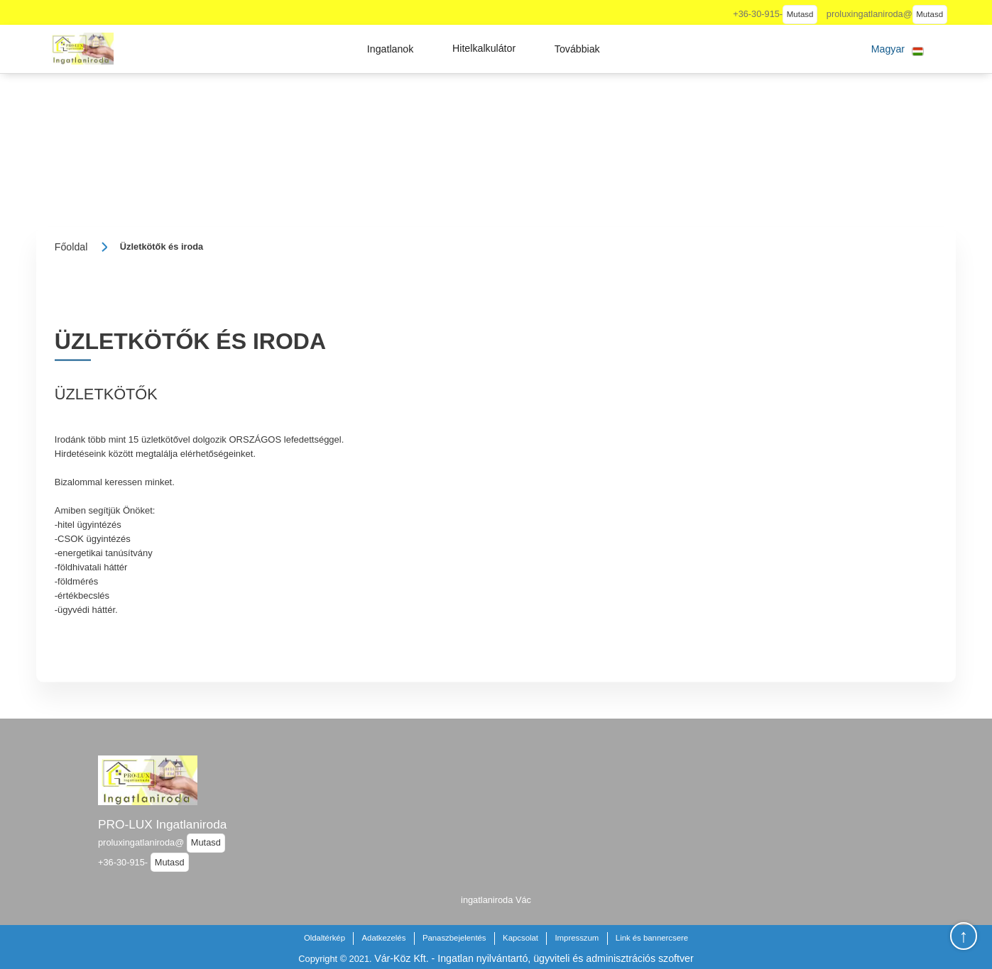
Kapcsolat (520, 938)
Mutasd (800, 14)
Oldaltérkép (324, 938)
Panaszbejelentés (454, 938)
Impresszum (577, 938)
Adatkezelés (383, 938)
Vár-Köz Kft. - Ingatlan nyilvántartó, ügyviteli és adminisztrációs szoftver (533, 958)
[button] (390, 49)
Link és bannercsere (652, 938)
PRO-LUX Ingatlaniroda (162, 824)
